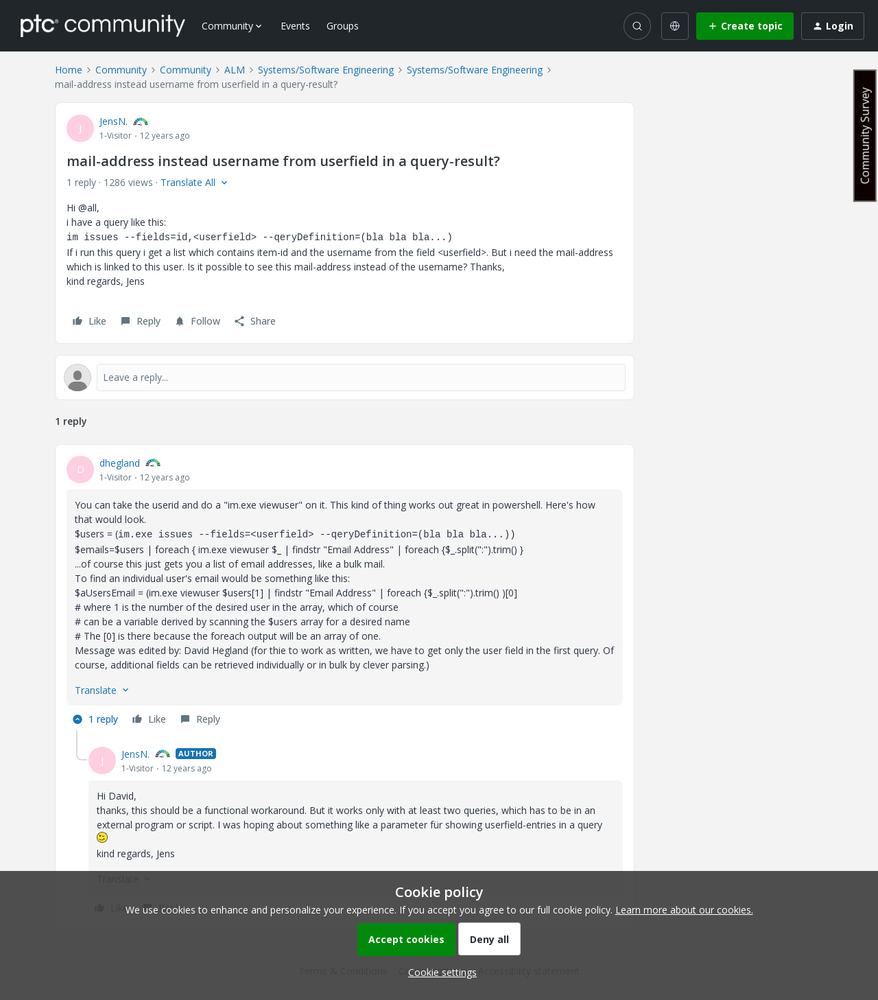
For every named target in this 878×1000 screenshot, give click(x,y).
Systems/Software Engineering (326, 69)
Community (121, 69)
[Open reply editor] (345, 377)
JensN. (113, 121)
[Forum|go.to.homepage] (103, 25)
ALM (234, 69)
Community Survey (865, 135)
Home (68, 69)
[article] (345, 593)
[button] (745, 26)
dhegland (119, 462)
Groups (343, 25)
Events (295, 25)
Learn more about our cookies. (684, 909)
